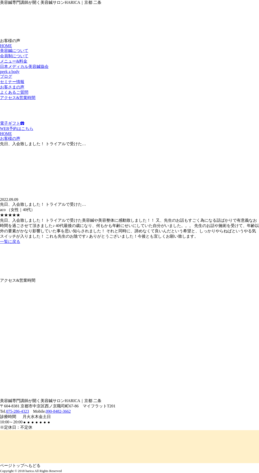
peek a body (9, 71)
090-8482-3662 (58, 411)
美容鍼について (14, 50)
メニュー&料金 (13, 61)
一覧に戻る (10, 241)
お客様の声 (10, 138)
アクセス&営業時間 (17, 98)
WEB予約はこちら (16, 128)
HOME (6, 46)
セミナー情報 (12, 82)
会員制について (14, 56)
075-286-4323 (17, 411)
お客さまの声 (12, 87)
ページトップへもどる (20, 465)
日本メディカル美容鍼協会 (24, 66)
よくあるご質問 (14, 92)
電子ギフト (12, 123)
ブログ (6, 76)
